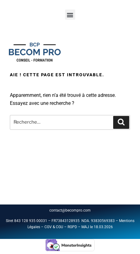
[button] (70, 15)
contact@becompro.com (70, 210)
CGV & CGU (53, 227)
